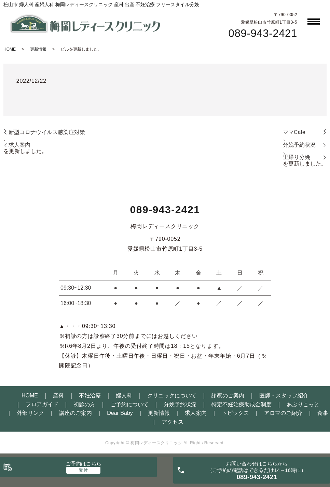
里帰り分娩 (296, 157)
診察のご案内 (227, 395)
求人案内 (19, 145)
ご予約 (83, 463)
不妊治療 (90, 395)
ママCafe (294, 132)
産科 (58, 395)
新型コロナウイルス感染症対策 (47, 132)
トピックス (235, 413)
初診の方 (84, 404)
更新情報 (38, 49)
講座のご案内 (75, 413)
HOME (9, 49)
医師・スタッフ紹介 (283, 395)
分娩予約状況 (299, 145)
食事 (322, 413)
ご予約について (129, 404)
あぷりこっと (303, 404)
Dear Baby (120, 413)
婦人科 (124, 395)
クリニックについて (171, 395)
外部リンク (30, 413)
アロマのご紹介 (283, 413)
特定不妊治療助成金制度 (241, 404)
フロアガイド (42, 404)
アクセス (172, 422)
